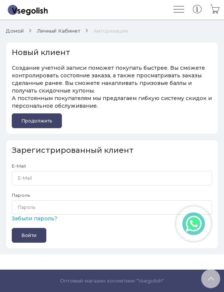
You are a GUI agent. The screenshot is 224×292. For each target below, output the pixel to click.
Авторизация (110, 31)
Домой (15, 31)
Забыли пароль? (34, 218)
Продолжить (37, 121)
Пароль (21, 195)
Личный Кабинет (58, 31)
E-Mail (19, 166)
